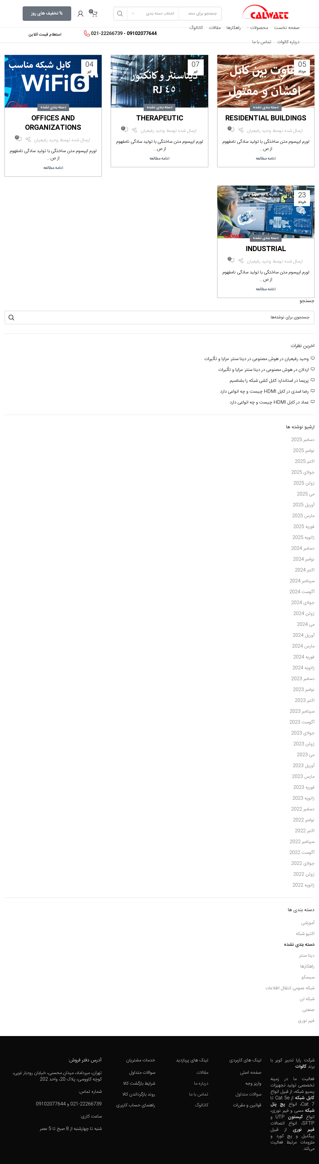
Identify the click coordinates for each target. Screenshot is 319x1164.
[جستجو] (159, 317)
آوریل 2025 (303, 505)
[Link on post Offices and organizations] (53, 82)
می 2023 (305, 755)
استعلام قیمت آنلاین (45, 34)
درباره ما (201, 1083)
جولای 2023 (302, 733)
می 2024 (305, 624)
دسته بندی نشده (266, 107)
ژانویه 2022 (303, 885)
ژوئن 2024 (303, 614)
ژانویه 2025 (303, 537)
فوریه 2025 (303, 527)
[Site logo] (265, 14)
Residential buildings (265, 118)
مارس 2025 (303, 516)
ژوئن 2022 (303, 874)
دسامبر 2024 (302, 548)
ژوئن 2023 (303, 744)
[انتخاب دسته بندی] (153, 13)
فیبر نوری (306, 1021)
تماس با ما (198, 1094)
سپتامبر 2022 (302, 842)
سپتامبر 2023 (302, 711)
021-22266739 (107, 33)
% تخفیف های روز (47, 13)
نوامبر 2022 (303, 820)
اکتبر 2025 (304, 461)
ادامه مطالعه (266, 158)
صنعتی (308, 1010)
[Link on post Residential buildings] (265, 82)
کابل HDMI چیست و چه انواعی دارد (252, 391)
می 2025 (305, 494)
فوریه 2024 (303, 657)
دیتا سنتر (306, 955)
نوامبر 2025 (303, 451)
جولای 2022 (302, 863)
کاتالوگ (201, 1105)
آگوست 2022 (301, 853)
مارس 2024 (303, 646)
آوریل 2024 (303, 635)
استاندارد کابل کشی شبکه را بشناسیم (261, 380)
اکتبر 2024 (304, 570)
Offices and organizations (53, 123)
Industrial (266, 249)
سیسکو (307, 977)
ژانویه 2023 (303, 798)
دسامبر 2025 (302, 440)
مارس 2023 (303, 776)
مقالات (202, 1072)
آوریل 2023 (303, 766)
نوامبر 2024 (303, 559)
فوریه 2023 (303, 787)
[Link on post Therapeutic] (159, 82)
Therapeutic (159, 118)
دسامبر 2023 (302, 679)
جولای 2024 (302, 603)
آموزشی (307, 923)
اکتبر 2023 (304, 700)
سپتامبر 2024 (302, 581)
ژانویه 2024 (303, 668)
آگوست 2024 (301, 592)
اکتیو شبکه (305, 934)
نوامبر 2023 (303, 690)
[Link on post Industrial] (265, 213)
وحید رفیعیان (259, 131)
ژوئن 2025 (303, 483)
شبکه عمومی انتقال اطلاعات (289, 988)
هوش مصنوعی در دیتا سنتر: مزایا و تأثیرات (241, 359)
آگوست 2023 (301, 722)
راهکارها (307, 966)
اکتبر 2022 (304, 831)
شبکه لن (307, 999)
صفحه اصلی (250, 1072)
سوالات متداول (248, 1094)
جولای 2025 (302, 472)
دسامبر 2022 (302, 809)
